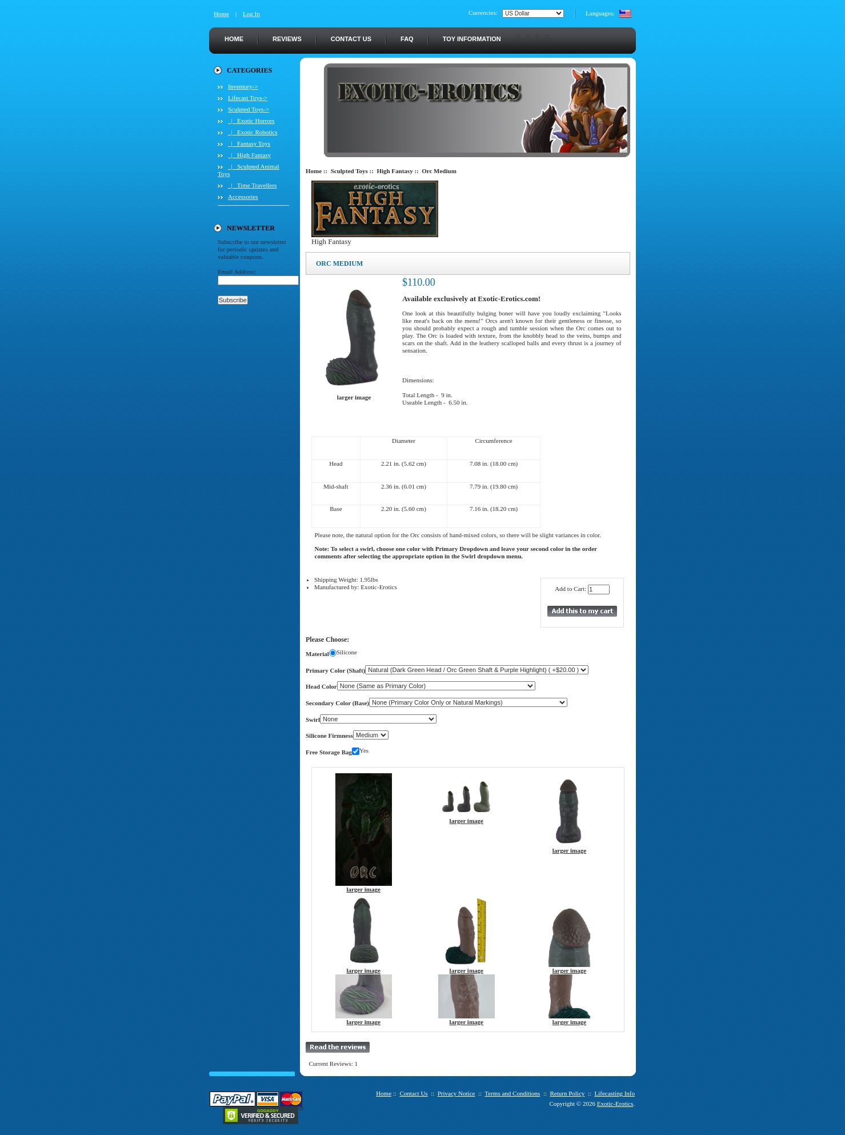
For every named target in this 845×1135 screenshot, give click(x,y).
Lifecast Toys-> (247, 97)
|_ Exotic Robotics (253, 132)
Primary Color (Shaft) (335, 670)
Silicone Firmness (329, 735)
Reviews (287, 38)
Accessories (243, 196)
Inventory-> (243, 86)
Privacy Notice (456, 1093)
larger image (363, 886)
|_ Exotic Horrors (251, 120)
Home (221, 13)
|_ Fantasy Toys (249, 143)
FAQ (407, 38)
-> (248, 109)
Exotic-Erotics (615, 1103)
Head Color (321, 686)
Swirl (313, 719)
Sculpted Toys (349, 170)
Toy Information (472, 38)
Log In (251, 13)
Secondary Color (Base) (337, 703)
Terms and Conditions (512, 1093)
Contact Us (351, 38)
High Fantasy (395, 170)
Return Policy (567, 1093)
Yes (364, 750)
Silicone (347, 652)
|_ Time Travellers (252, 185)
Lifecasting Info (614, 1093)
